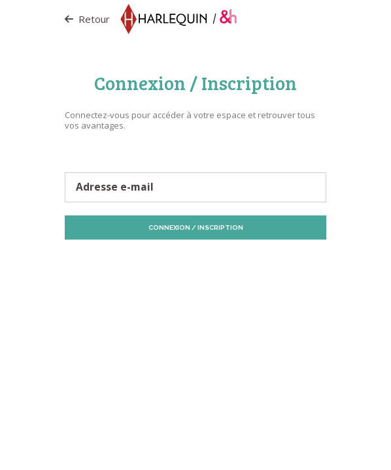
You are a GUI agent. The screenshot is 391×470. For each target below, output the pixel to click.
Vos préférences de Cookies (232, 268)
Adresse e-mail (115, 187)
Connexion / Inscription (195, 227)
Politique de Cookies (256, 263)
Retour (87, 18)
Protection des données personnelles (147, 263)
